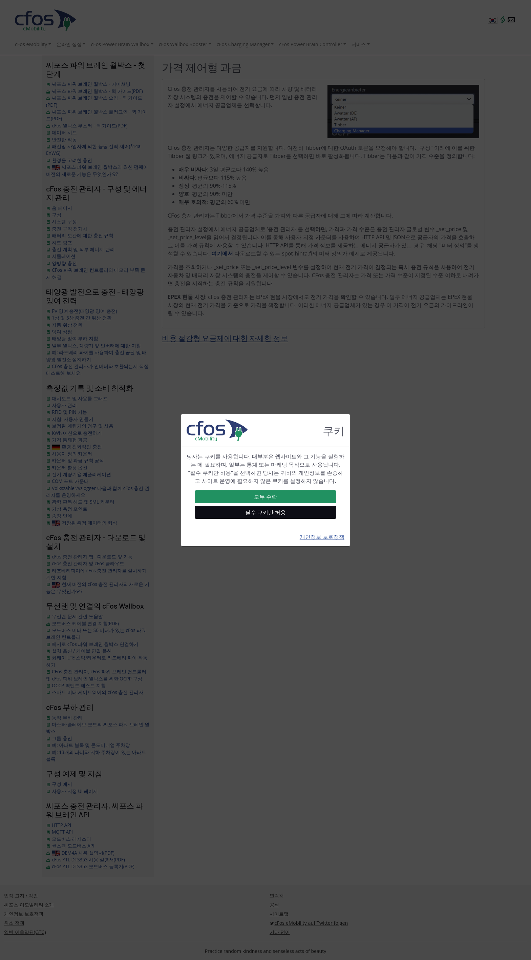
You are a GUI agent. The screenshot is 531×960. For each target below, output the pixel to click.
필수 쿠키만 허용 (265, 512)
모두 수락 (265, 497)
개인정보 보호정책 (322, 536)
